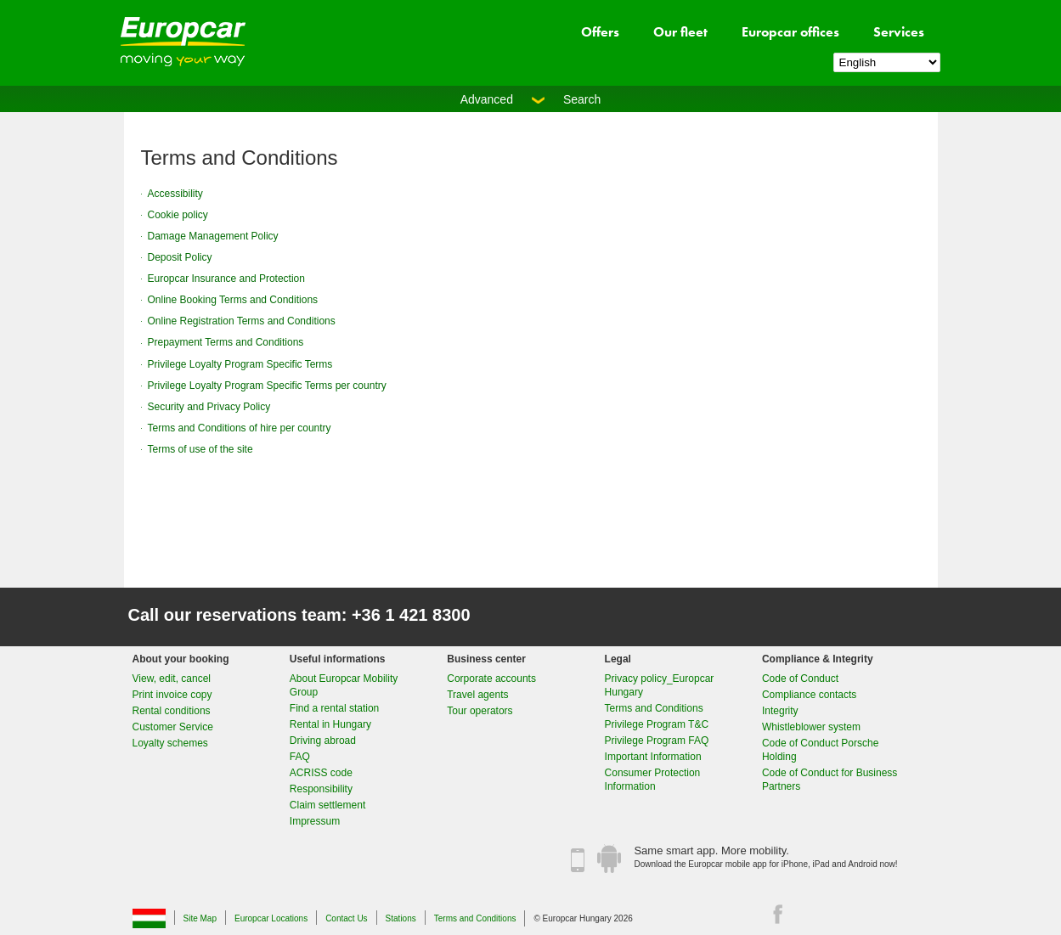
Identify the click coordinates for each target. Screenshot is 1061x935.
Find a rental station (334, 708)
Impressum (315, 821)
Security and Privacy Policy (209, 407)
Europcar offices (790, 32)
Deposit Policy (180, 257)
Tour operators (479, 711)
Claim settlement (327, 805)
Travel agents (477, 695)
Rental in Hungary (330, 724)
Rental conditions (172, 711)
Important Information (653, 757)
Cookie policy (178, 215)
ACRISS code (321, 773)
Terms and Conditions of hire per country (239, 428)
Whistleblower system (811, 727)
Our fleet (680, 32)
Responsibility (321, 789)
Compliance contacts (809, 695)
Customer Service (173, 727)
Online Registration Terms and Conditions (242, 321)
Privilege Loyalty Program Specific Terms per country (267, 385)
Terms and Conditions (654, 708)
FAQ (300, 757)
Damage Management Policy (213, 236)
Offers (600, 32)
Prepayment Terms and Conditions (226, 342)
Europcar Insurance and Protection (226, 278)
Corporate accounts (491, 678)
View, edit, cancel (172, 678)
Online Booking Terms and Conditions (233, 300)
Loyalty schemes (170, 743)
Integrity (780, 711)
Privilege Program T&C (656, 724)
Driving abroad (323, 740)
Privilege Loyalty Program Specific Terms (240, 364)
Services (898, 32)
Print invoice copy (172, 695)
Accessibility (175, 194)
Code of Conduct (800, 678)
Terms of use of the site (200, 449)
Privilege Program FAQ (657, 740)
